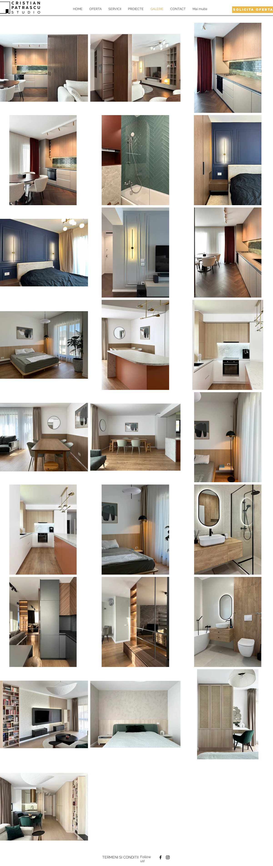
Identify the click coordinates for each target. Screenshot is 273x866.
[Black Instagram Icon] (167, 857)
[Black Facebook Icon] (160, 857)
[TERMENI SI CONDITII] (120, 857)
